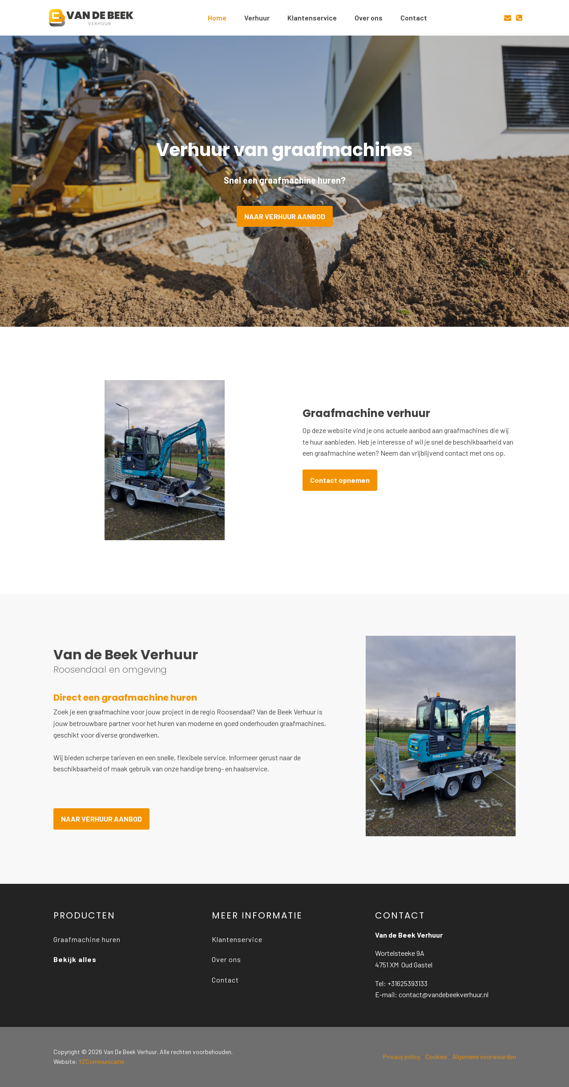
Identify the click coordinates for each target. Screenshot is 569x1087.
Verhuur (257, 17)
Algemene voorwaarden (484, 1056)
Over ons (369, 17)
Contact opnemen (340, 480)
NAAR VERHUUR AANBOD (284, 216)
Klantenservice (312, 17)
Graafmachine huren (87, 939)
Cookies (436, 1056)
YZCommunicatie (101, 1061)
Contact (413, 17)
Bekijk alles (75, 959)
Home (217, 17)
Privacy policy (401, 1056)
